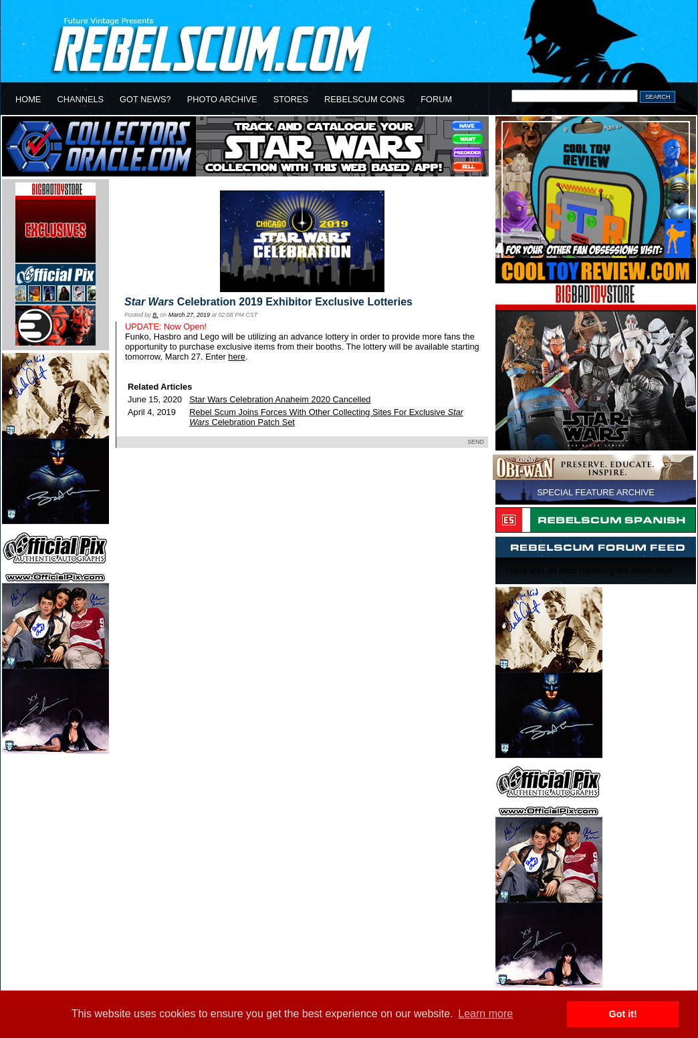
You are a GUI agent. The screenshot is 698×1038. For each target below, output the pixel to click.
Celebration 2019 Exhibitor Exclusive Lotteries (268, 301)
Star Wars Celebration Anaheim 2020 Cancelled (279, 399)
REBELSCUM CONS (364, 99)
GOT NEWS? (145, 99)
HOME (28, 99)
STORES (290, 99)
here (236, 357)
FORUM (436, 99)
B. (155, 314)
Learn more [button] (485, 1013)
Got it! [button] (623, 1014)
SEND (475, 441)
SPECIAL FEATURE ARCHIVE (596, 492)
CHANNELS (80, 99)
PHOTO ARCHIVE (222, 99)
